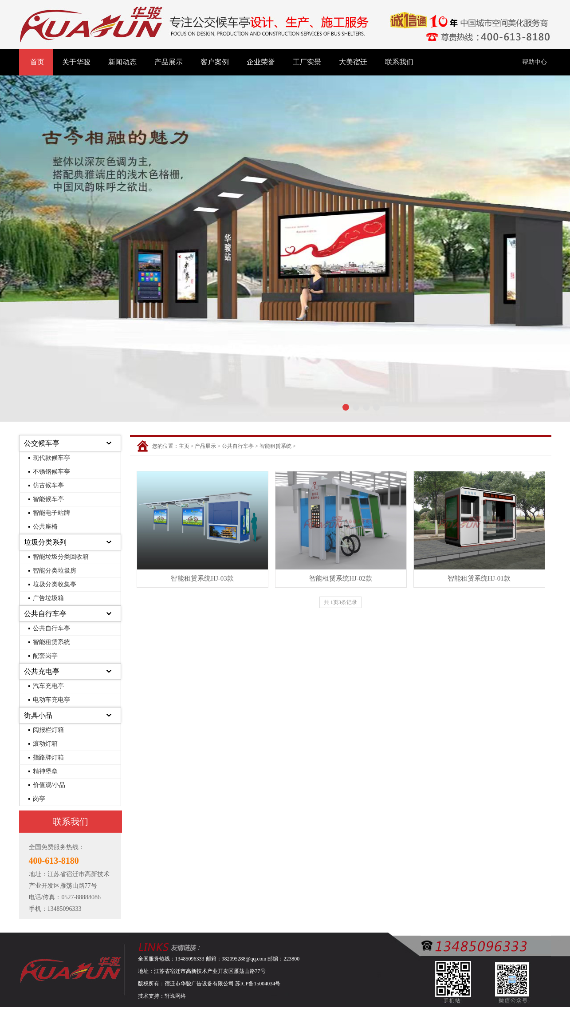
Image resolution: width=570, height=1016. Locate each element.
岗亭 (39, 798)
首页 (37, 62)
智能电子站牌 (51, 513)
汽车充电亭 (48, 686)
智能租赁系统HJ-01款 (479, 578)
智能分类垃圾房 (54, 570)
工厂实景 (307, 62)
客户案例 (214, 62)
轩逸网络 (175, 996)
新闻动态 (122, 62)
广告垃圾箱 (48, 598)
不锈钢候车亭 (51, 471)
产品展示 (168, 62)
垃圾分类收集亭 (54, 584)
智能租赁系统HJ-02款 (340, 578)
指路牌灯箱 (48, 757)
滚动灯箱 (45, 743)
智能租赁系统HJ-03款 (202, 578)
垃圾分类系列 (45, 542)
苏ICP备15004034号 (258, 983)
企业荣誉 (261, 62)
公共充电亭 (41, 671)
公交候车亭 (41, 443)
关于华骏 (76, 62)
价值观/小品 (49, 785)
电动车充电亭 (51, 699)
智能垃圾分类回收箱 (61, 556)
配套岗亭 (45, 655)
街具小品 (38, 715)
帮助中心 (534, 62)
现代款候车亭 (51, 458)
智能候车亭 (48, 499)
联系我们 (399, 62)
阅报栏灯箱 (48, 730)
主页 (184, 446)
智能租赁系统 (51, 642)
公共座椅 (45, 526)
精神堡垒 (45, 771)
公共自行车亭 (45, 613)
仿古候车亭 (48, 485)
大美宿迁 (353, 62)
